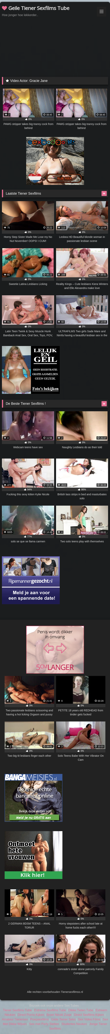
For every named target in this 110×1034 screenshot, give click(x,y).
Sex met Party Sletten (44, 1024)
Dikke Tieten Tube (80, 1010)
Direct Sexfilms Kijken (89, 1014)
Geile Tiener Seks (63, 1019)
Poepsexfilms (39, 1019)
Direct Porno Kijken (31, 1014)
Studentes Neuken (74, 1024)
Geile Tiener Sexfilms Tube (35, 8)
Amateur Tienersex (15, 1019)
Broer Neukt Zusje (59, 1014)
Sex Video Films (89, 1019)
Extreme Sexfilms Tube (50, 1010)
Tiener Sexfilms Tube (17, 1010)
